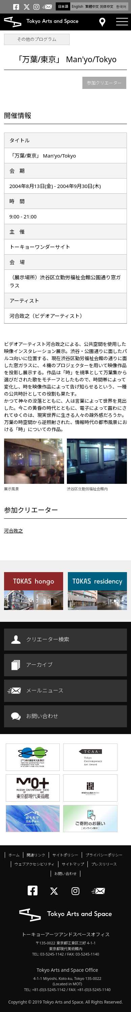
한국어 (121, 6)
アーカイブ (39, 664)
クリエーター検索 (47, 639)
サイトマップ (73, 864)
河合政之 (13, 530)
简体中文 (106, 6)
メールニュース (44, 690)
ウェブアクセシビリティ (35, 864)
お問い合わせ (42, 716)
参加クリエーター (104, 83)
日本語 (63, 6)
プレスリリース (104, 864)
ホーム (14, 854)
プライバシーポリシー (104, 854)
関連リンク (36, 854)
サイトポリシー (65, 854)
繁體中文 (92, 6)
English (77, 6)
